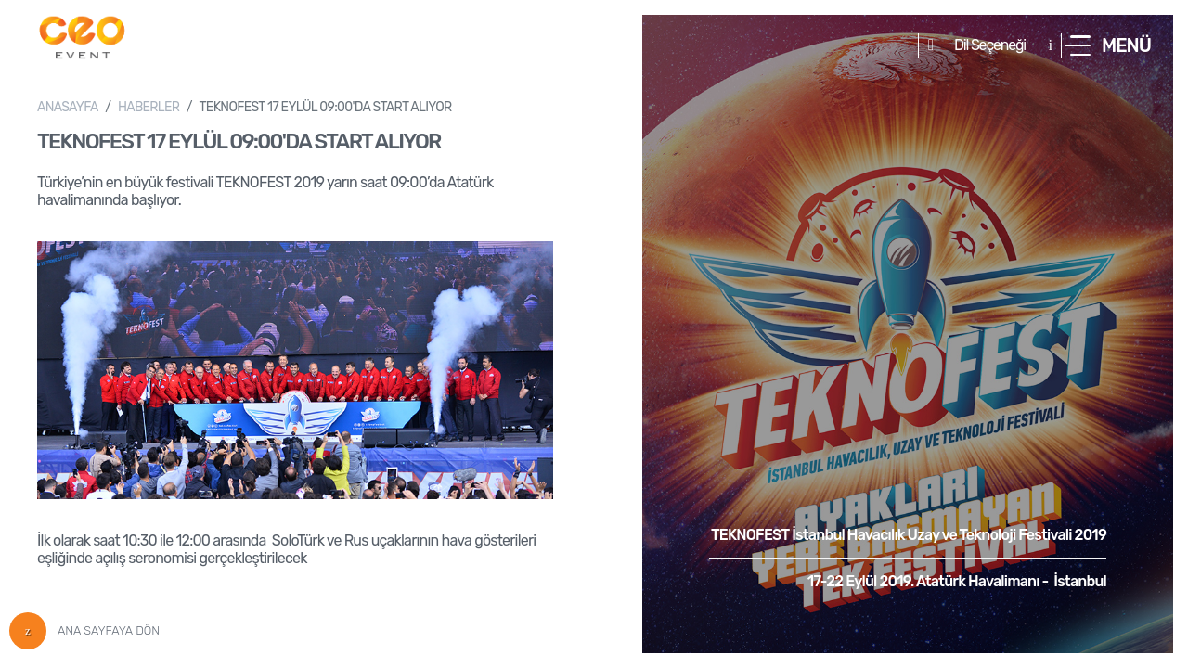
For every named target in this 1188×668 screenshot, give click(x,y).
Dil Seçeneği (990, 45)
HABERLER (148, 107)
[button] (1108, 45)
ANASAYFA (67, 107)
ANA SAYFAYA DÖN (84, 630)
